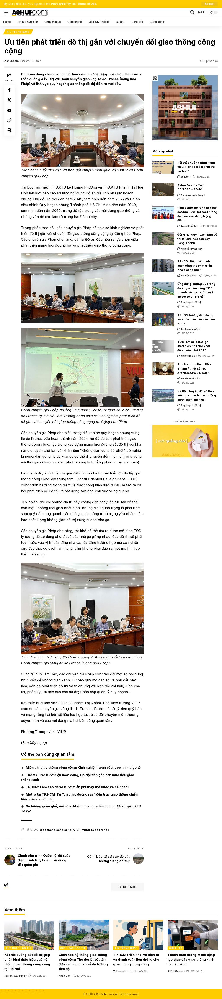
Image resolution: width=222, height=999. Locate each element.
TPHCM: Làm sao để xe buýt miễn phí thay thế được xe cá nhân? (77, 786)
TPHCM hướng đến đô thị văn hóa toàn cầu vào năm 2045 (196, 319)
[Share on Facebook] (9, 90)
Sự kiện (185, 176)
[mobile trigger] (8, 12)
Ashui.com (11, 61)
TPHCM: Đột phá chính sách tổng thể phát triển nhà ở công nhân (194, 266)
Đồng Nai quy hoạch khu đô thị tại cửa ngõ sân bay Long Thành (197, 239)
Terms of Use (87, 3)
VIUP (77, 829)
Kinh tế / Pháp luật (191, 248)
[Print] (9, 131)
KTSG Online (175, 970)
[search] (192, 12)
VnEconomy (120, 970)
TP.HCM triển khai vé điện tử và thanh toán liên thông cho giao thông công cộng (136, 959)
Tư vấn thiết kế (189, 378)
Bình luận (126, 886)
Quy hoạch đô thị (191, 302)
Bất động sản (188, 275)
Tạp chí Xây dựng (14, 975)
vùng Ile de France (95, 829)
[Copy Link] (9, 121)
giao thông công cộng (56, 829)
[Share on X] (9, 100)
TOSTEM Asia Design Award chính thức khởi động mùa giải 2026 (193, 346)
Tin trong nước (18, 32)
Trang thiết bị (188, 226)
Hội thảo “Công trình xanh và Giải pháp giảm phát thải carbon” (196, 167)
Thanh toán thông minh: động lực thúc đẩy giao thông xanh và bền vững (191, 959)
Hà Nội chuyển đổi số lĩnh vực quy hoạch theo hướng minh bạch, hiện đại (196, 396)
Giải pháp (175, 947)
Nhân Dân (64, 975)
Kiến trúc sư (188, 356)
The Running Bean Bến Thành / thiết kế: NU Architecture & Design (194, 369)
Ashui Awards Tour (192, 195)
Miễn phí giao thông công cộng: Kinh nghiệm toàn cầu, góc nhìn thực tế (83, 767)
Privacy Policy (61, 3)
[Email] (9, 111)
